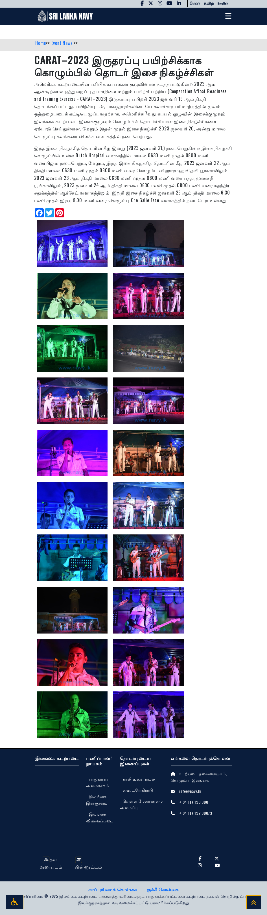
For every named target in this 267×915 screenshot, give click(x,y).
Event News (62, 43)
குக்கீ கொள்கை (163, 889)
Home (40, 43)
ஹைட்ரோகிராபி (138, 790)
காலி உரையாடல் (139, 779)
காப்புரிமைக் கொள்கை (113, 889)
